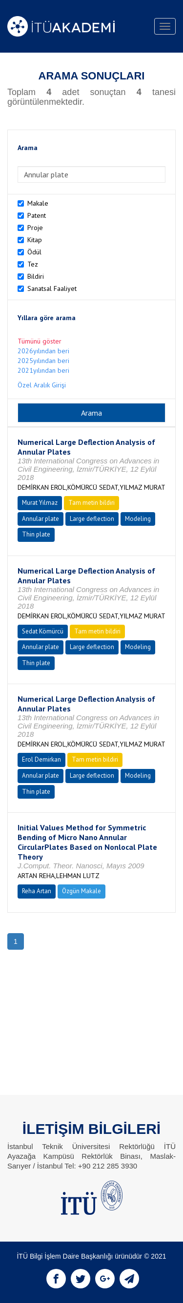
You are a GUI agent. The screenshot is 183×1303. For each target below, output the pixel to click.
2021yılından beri (43, 370)
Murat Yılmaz (40, 502)
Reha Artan (36, 891)
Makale (37, 203)
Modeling (138, 519)
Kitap (34, 239)
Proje (35, 227)
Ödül (34, 252)
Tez (32, 264)
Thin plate (36, 534)
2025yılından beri (43, 360)
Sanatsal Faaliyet (52, 288)
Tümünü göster (39, 341)
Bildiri (35, 276)
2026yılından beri (43, 350)
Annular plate (40, 519)
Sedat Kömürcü (42, 631)
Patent (36, 215)
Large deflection (92, 519)
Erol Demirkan (41, 759)
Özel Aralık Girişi (42, 385)
